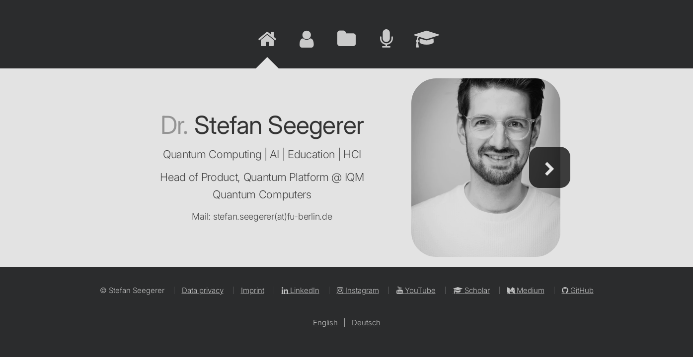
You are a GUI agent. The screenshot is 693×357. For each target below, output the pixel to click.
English (325, 322)
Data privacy (203, 290)
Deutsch (366, 322)
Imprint (252, 290)
